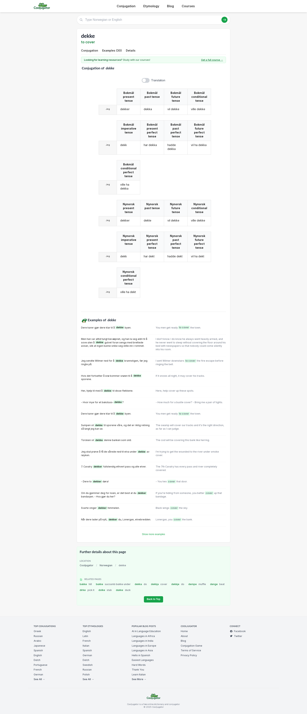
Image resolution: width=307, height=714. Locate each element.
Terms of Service (191, 650)
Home (184, 631)
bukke (113, 584)
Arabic (37, 640)
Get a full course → (212, 59)
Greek (37, 631)
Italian (86, 645)
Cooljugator (86, 565)
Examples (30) (112, 50)
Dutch (37, 660)
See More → (139, 679)
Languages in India (142, 640)
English (38, 655)
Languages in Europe (144, 645)
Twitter (236, 636)
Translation (158, 80)
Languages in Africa (143, 636)
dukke (123, 590)
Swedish (88, 664)
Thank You (138, 669)
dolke (105, 590)
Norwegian (106, 565)
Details (130, 50)
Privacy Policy (189, 655)
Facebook (238, 631)
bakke (86, 584)
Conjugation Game (191, 645)
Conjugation (126, 6)
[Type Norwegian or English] (153, 19)
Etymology (151, 6)
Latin (85, 636)
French (38, 669)
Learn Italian (139, 674)
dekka (141, 584)
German (38, 674)
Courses (188, 6)
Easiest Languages (143, 660)
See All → (39, 679)
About (184, 636)
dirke (87, 590)
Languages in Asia (142, 650)
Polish (86, 674)
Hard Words (139, 664)
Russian (38, 636)
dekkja (159, 584)
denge (217, 584)
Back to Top (153, 599)
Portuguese (40, 664)
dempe (197, 584)
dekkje (177, 584)
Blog (170, 6)
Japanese (39, 645)
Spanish (38, 650)
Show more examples (153, 534)
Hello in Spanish (141, 655)
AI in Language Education (146, 631)
